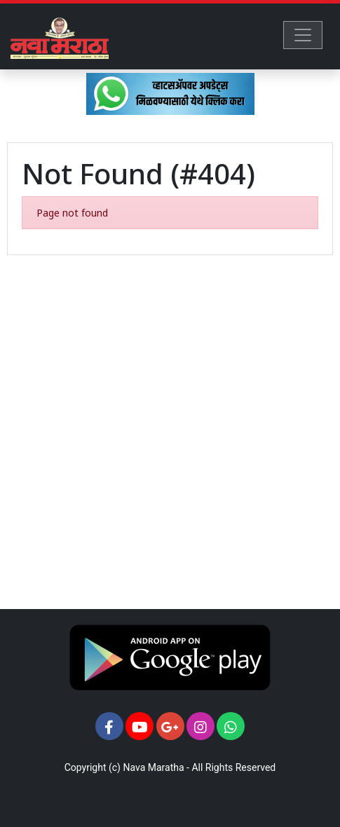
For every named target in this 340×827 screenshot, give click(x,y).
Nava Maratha (153, 767)
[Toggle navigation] (302, 35)
